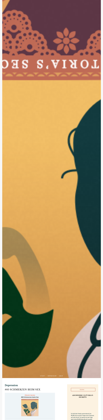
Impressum (52, 376)
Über (61, 376)
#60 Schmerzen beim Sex (22, 389)
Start (42, 376)
